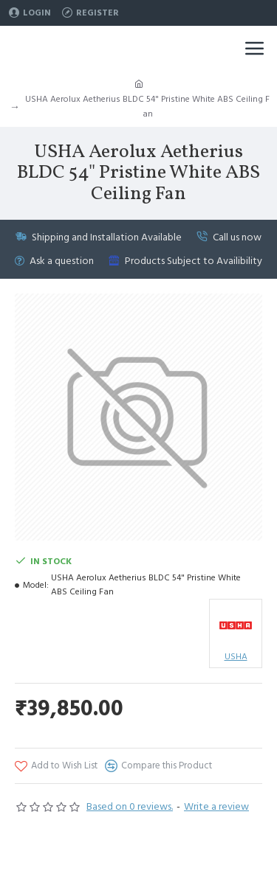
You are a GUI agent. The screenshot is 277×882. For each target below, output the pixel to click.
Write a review (216, 806)
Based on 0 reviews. (129, 806)
